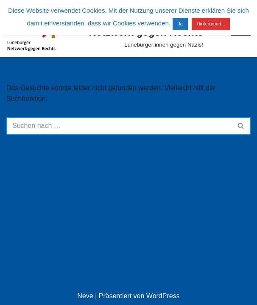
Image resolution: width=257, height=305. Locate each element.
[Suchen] (119, 126)
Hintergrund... (211, 23)
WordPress (163, 295)
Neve (85, 295)
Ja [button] (180, 23)
